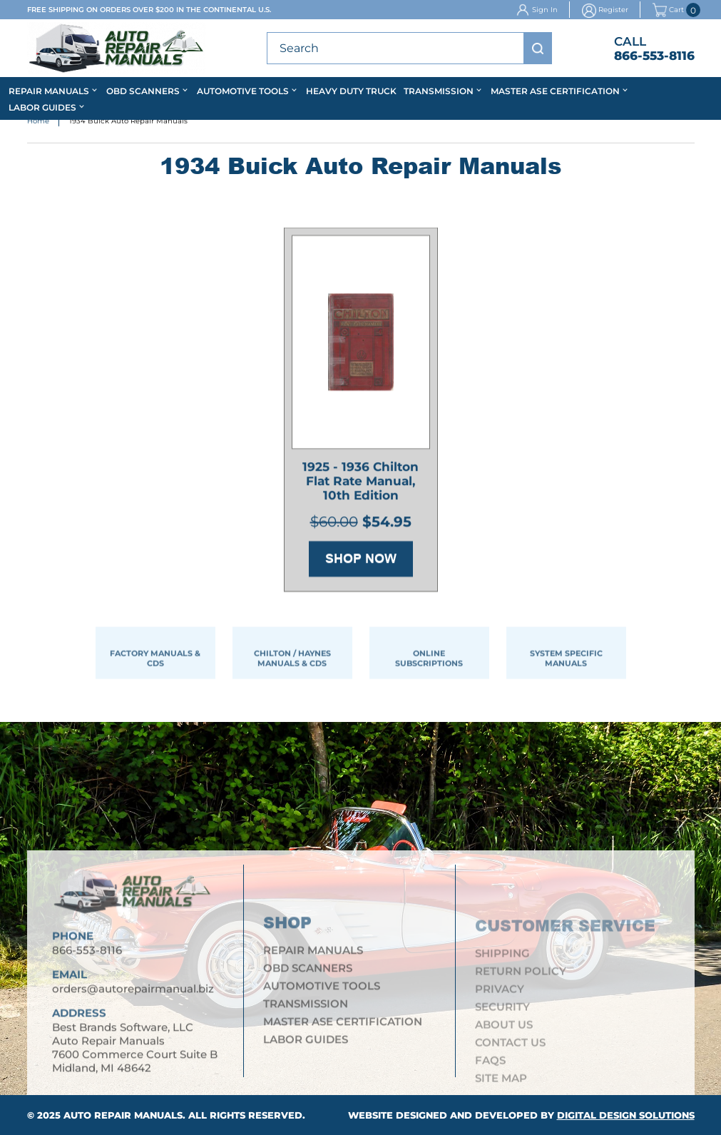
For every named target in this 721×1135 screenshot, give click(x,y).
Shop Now (361, 561)
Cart (668, 10)
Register (613, 9)
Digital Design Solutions (626, 1115)
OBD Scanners (143, 91)
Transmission (439, 91)
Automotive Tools (243, 91)
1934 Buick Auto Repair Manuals (128, 121)
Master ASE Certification (555, 91)
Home (38, 121)
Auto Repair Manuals (123, 1115)
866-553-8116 (654, 56)
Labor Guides (42, 107)
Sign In (545, 9)
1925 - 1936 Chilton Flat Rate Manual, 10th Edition (360, 483)
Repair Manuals (49, 91)
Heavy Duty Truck (351, 91)
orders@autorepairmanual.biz (133, 995)
